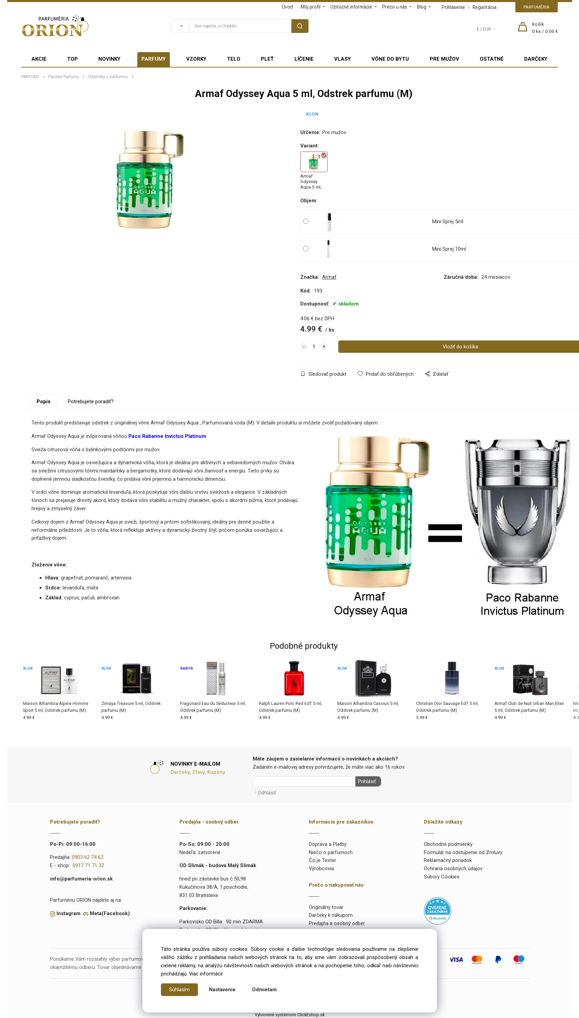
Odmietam (264, 989)
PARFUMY (153, 59)
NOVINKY (109, 59)
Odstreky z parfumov (108, 76)
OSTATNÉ (492, 59)
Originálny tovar (326, 906)
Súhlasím (179, 989)
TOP (72, 59)
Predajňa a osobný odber (337, 922)
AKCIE (39, 59)
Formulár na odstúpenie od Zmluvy (463, 851)
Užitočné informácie (351, 7)
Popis (43, 401)
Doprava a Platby (328, 843)
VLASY (342, 59)
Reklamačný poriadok (448, 859)
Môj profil (310, 7)
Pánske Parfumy (63, 76)
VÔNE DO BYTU (390, 59)
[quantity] (314, 346)
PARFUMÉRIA (537, 7)
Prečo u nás (394, 7)
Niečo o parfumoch (331, 851)
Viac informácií (206, 974)
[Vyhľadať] (180, 26)
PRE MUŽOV (444, 59)
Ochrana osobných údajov (453, 867)
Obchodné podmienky (448, 843)
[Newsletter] (304, 781)
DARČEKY (535, 59)
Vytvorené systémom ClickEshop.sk (290, 1013)
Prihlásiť (366, 781)
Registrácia (484, 7)
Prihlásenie (453, 7)
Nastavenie (222, 989)
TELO (233, 59)
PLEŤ (267, 59)
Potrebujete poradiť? (91, 401)
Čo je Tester (322, 859)
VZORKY (196, 59)
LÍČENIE (304, 59)
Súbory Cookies (442, 876)
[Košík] (545, 28)
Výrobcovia (321, 867)
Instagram (68, 912)
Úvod (287, 7)
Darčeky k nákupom (331, 914)
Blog (421, 7)
